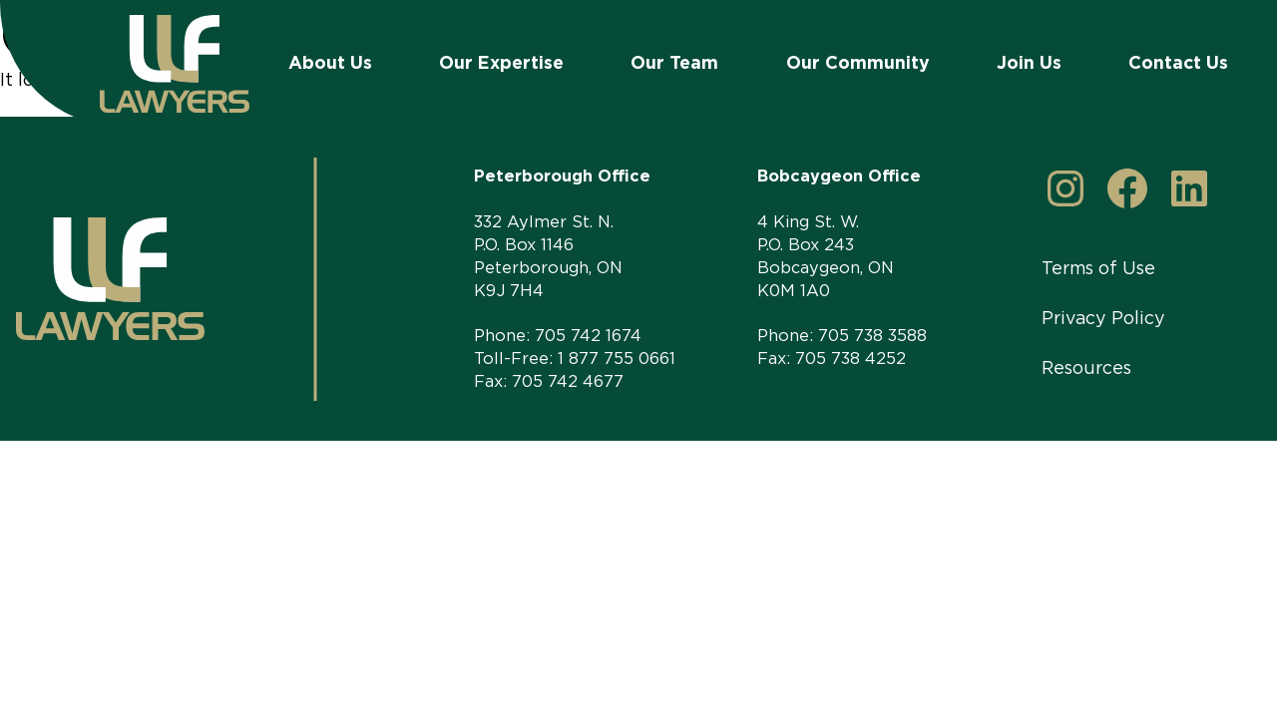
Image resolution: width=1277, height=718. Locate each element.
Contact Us (1178, 62)
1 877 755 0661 (616, 358)
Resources (1086, 367)
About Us (330, 62)
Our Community (858, 62)
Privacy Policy (1103, 317)
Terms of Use (1098, 267)
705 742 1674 (588, 335)
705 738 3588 (872, 335)
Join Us (1029, 62)
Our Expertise (501, 62)
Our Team (674, 62)
